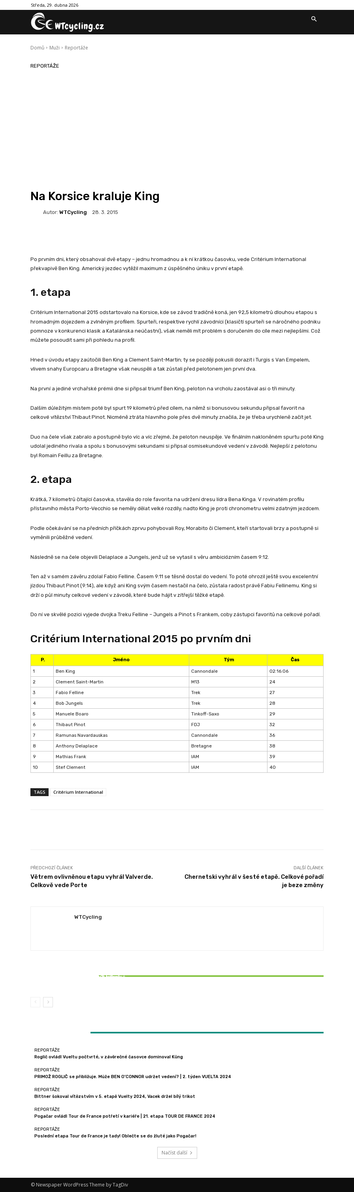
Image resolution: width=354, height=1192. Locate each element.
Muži (54, 47)
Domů (37, 47)
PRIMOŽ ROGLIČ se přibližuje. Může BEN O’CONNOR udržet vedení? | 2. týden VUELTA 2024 (132, 1076)
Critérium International (78, 792)
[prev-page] (35, 1002)
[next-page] (48, 1002)
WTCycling (73, 212)
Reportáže (76, 47)
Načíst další (177, 1152)
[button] (313, 19)
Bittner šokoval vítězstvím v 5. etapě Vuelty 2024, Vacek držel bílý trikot (79, 979)
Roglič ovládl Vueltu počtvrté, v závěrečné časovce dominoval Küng (108, 1057)
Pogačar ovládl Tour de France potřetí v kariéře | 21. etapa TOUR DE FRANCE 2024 (124, 1116)
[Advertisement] (177, 129)
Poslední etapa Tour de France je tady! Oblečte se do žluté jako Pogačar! (115, 1136)
